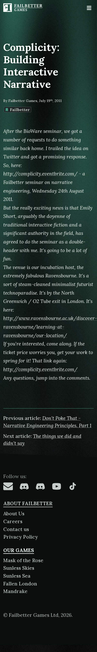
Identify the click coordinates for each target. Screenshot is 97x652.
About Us (13, 514)
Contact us (16, 529)
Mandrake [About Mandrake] (15, 591)
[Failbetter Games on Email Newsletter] (8, 486)
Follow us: (14, 476)
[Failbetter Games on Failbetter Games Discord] (40, 486)
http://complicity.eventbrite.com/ (40, 174)
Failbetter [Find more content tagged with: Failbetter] (17, 109)
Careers (12, 521)
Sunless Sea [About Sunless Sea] (16, 576)
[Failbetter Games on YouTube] (56, 486)
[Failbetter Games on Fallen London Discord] (24, 486)
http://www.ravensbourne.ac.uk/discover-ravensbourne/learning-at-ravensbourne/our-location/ (50, 326)
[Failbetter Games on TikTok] (72, 486)
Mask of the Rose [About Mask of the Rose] (23, 560)
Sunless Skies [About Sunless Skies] (18, 568)
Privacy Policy (20, 537)
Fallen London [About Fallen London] (20, 584)
